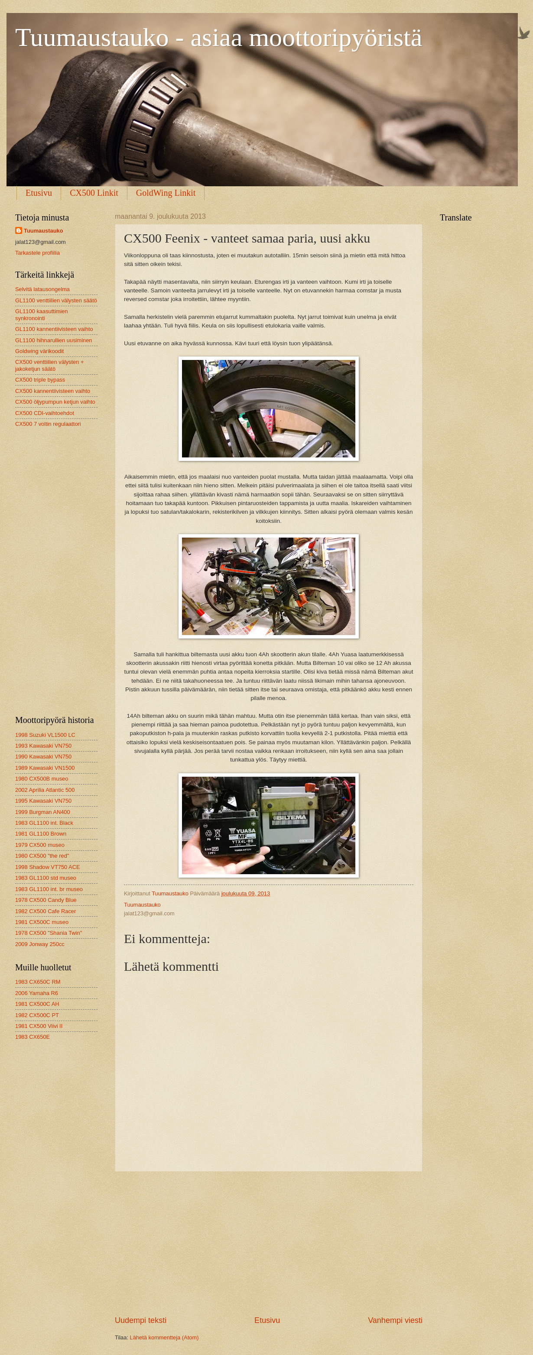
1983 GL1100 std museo (45, 878)
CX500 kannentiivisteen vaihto (52, 391)
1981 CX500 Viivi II (38, 1026)
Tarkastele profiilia (37, 253)
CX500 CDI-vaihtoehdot (44, 413)
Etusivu (39, 193)
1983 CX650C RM (37, 982)
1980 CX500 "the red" (42, 856)
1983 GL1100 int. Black (44, 823)
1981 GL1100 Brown (40, 833)
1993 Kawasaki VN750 (43, 745)
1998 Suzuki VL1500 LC (45, 735)
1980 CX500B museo (41, 778)
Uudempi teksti (140, 1320)
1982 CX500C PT (37, 1015)
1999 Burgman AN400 (42, 812)
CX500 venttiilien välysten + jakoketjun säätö (49, 365)
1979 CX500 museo (40, 845)
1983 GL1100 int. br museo (49, 889)
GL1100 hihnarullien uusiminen (53, 340)
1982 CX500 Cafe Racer (45, 911)
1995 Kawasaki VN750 (43, 800)
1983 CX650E (32, 1037)
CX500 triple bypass (40, 379)
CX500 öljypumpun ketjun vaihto (55, 402)
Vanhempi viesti (395, 1320)
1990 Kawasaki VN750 (43, 756)
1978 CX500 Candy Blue (46, 900)
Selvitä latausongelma (42, 289)
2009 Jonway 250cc (40, 944)
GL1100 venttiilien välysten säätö (56, 300)
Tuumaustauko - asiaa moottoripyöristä (218, 37)
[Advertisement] (268, 1243)
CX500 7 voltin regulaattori (48, 424)
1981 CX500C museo (41, 922)
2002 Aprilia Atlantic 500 (45, 790)
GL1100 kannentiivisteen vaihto (54, 329)
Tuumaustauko (43, 230)
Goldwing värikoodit (39, 351)
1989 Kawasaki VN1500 (45, 768)
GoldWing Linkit (166, 193)
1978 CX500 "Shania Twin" (48, 933)
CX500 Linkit (94, 193)
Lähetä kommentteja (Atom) (164, 1337)
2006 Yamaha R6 (36, 993)
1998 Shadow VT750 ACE (47, 867)
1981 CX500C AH (37, 1004)
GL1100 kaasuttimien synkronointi (41, 314)
